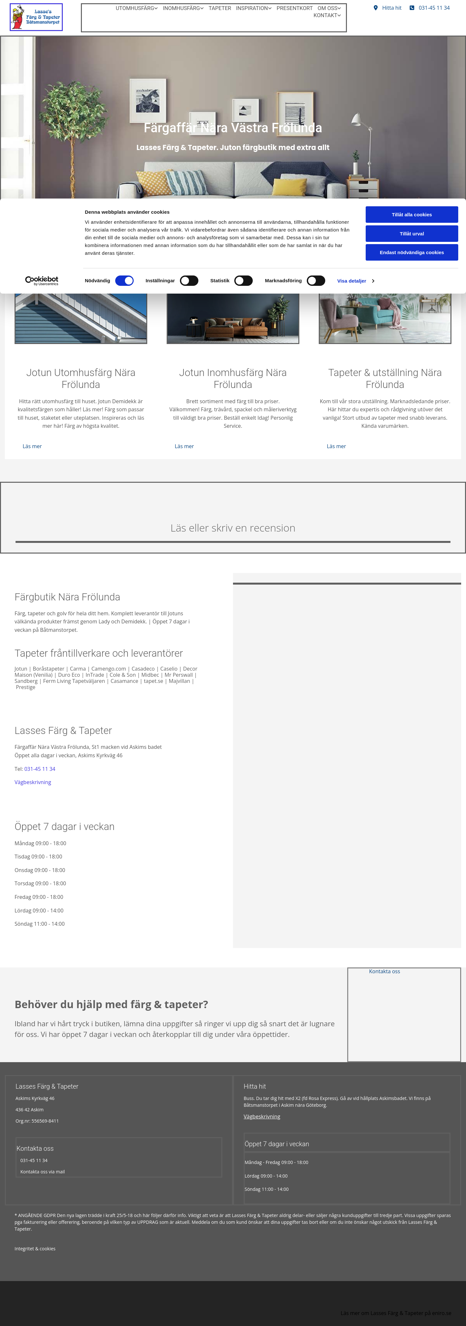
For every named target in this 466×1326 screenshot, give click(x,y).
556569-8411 (45, 1121)
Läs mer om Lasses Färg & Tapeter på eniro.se (396, 1313)
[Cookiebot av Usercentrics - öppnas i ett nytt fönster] (42, 82)
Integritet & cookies (35, 1248)
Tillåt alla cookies (412, 16)
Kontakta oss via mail (41, 1172)
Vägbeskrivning (33, 782)
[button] (32, 446)
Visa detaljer (351, 82)
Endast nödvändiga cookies (412, 54)
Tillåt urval (412, 35)
